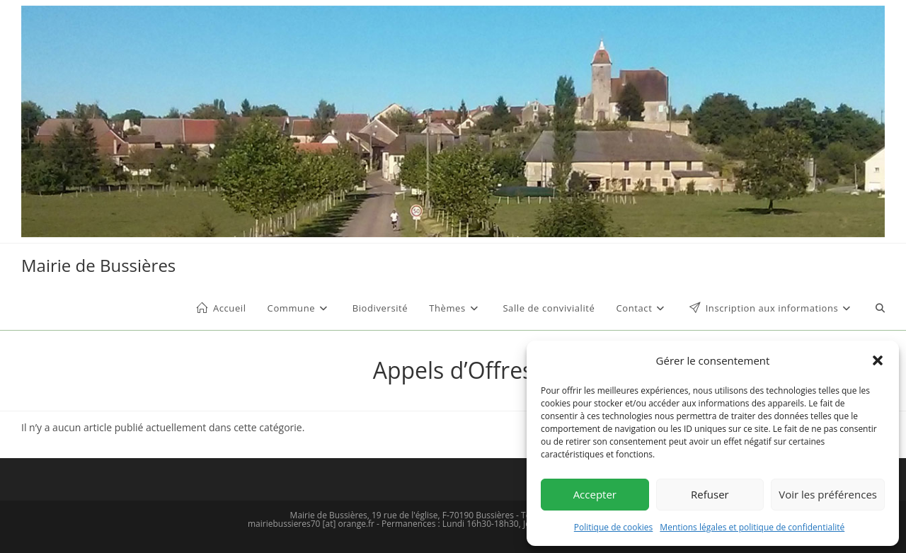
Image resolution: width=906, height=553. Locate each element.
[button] (878, 360)
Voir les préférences (828, 494)
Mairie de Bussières (98, 265)
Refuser (710, 494)
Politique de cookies (613, 527)
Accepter (595, 494)
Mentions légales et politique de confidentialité (752, 527)
